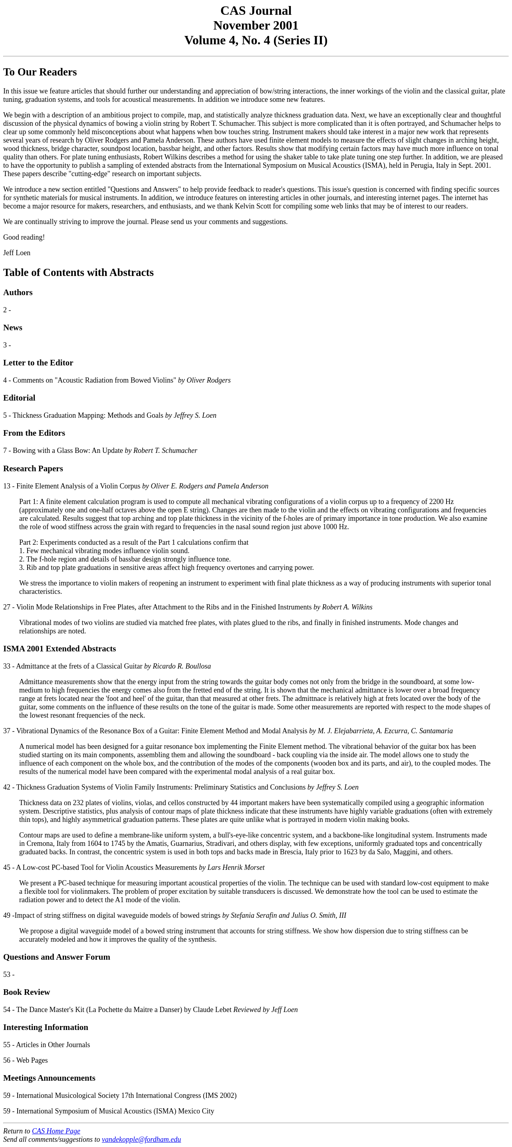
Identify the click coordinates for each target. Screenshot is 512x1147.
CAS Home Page (56, 1131)
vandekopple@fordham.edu (141, 1139)
